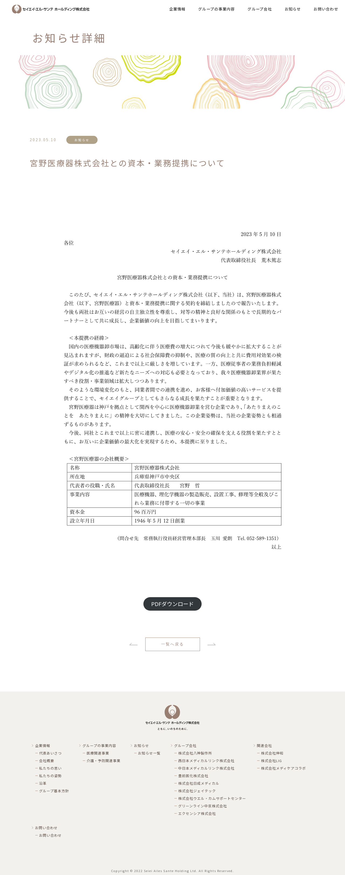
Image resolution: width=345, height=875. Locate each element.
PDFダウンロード (172, 604)
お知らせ (293, 9)
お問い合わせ (325, 9)
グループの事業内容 (216, 9)
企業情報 (177, 9)
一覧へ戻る (172, 644)
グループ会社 (259, 9)
